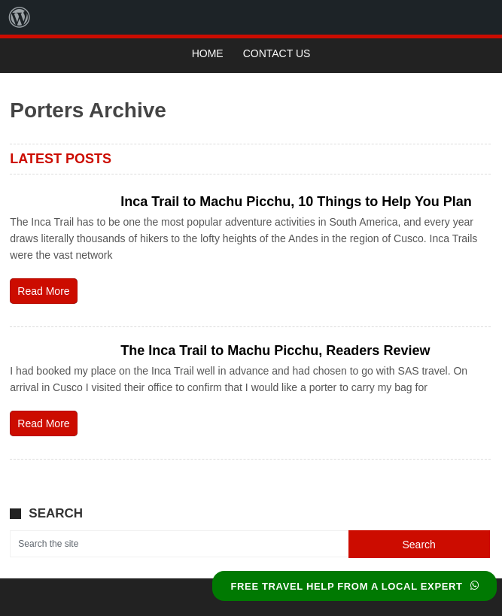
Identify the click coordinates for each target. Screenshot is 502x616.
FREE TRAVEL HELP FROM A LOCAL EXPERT (354, 586)
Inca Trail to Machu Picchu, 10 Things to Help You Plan (295, 201)
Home (208, 53)
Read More (43, 291)
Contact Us (277, 53)
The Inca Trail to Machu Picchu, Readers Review (275, 350)
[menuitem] (19, 17)
